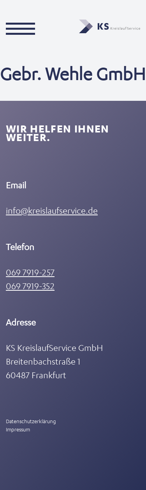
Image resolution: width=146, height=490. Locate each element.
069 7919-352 (30, 286)
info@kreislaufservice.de (52, 210)
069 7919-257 (30, 272)
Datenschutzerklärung (31, 421)
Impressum (18, 429)
